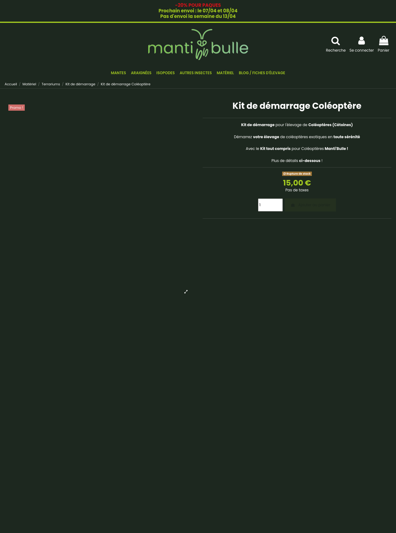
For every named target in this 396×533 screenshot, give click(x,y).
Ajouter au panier (310, 204)
